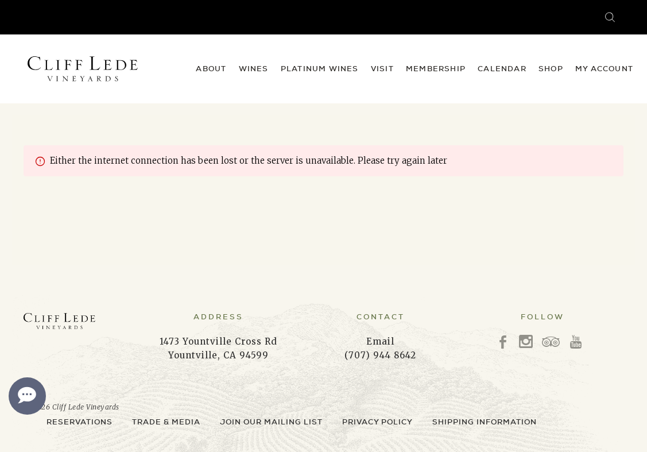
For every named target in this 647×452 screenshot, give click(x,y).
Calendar (502, 69)
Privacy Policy (377, 422)
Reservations (80, 422)
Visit (382, 69)
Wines (254, 69)
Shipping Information (484, 422)
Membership (436, 69)
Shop (550, 69)
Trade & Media (166, 422)
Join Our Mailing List (271, 422)
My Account (604, 69)
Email (380, 341)
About (211, 69)
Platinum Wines (320, 69)
